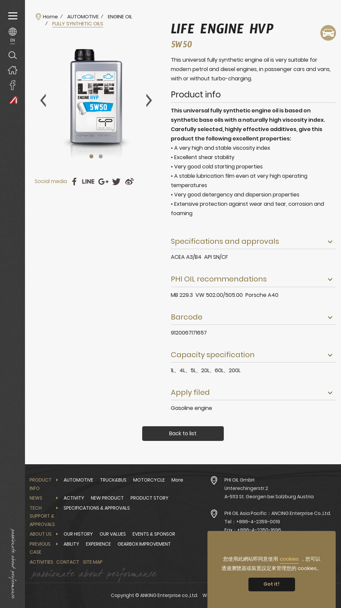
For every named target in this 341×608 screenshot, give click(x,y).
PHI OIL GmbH (239, 480)
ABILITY (71, 544)
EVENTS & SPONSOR (154, 534)
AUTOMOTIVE (83, 16)
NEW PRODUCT (107, 498)
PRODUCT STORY (150, 498)
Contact (67, 562)
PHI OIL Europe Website (12, 99)
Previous (43, 100)
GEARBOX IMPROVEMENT (144, 544)
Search (12, 54)
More (177, 480)
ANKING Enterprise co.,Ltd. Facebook (12, 84)
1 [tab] (92, 156)
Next (149, 100)
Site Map (93, 562)
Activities (41, 562)
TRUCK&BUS (113, 480)
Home (50, 16)
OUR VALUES (113, 534)
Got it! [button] (271, 584)
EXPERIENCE (98, 544)
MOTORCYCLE (149, 480)
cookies (289, 558)
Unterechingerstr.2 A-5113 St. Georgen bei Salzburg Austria (269, 492)
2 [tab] (101, 156)
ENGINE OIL (120, 16)
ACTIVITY (74, 498)
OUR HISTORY (78, 534)
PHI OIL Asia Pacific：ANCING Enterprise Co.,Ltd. (277, 513)
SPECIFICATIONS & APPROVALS (97, 508)
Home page (12, 69)
